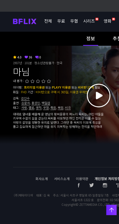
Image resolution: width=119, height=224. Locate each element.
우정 (46, 107)
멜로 (31, 107)
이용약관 (82, 178)
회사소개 (41, 178)
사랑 (24, 107)
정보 (90, 38)
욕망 (60, 107)
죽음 (53, 107)
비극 (68, 107)
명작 (39, 107)
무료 (61, 21)
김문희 (25, 103)
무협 (74, 21)
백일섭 (46, 103)
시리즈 (90, 21)
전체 (48, 21)
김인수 (25, 98)
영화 (109, 21)
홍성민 (35, 103)
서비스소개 (62, 178)
